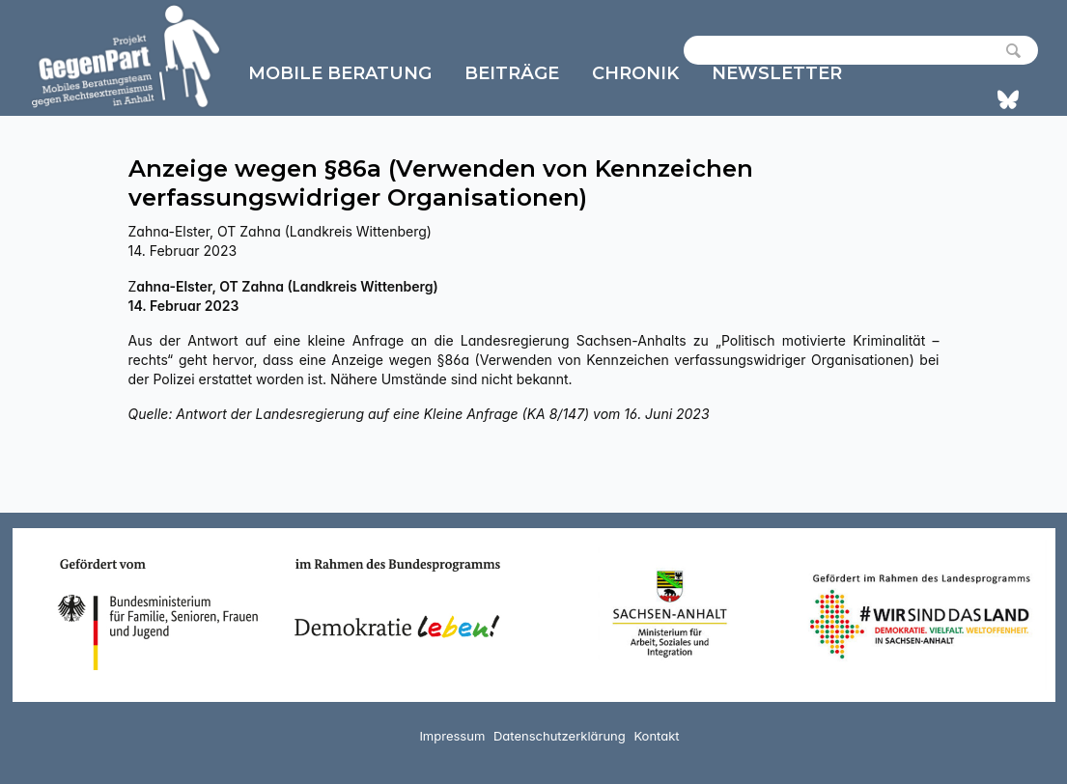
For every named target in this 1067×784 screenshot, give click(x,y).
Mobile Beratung (340, 73)
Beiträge (511, 73)
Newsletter (777, 73)
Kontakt (656, 735)
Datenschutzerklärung (559, 735)
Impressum (452, 735)
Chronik (635, 73)
